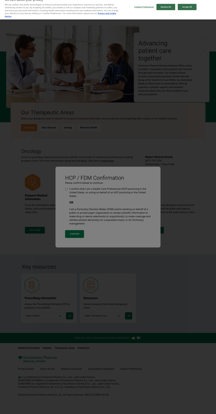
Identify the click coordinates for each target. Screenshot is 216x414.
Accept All (187, 4)
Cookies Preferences (144, 4)
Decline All (166, 4)
